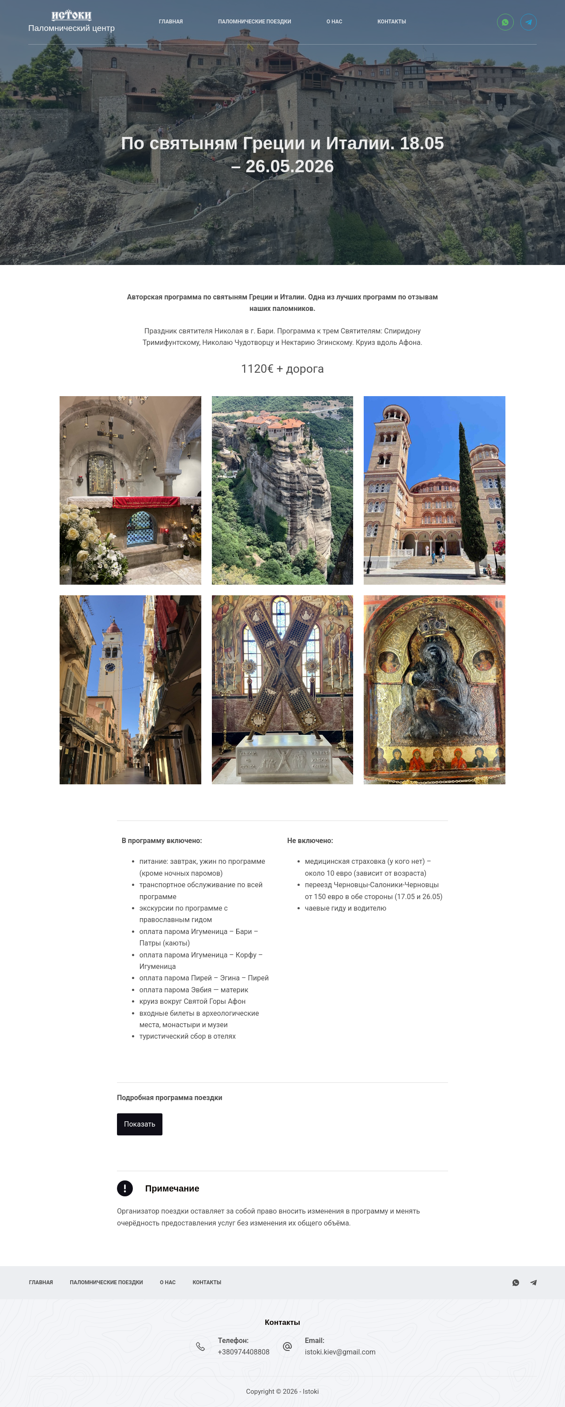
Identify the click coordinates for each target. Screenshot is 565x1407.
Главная (171, 22)
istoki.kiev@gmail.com (340, 1352)
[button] (139, 1131)
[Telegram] (528, 22)
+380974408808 (244, 1352)
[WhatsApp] (505, 22)
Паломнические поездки (254, 22)
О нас (335, 22)
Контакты (391, 22)
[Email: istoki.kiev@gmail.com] (287, 1346)
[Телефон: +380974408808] (200, 1346)
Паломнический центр (71, 28)
